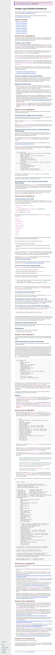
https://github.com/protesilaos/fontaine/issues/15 (26, 73)
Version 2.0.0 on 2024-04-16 (21, 24)
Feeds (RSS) (4, 652)
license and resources (31, 651)
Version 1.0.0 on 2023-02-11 (21, 26)
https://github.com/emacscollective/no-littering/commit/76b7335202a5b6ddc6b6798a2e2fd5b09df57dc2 (32, 626)
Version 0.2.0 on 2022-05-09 (21, 31)
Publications (4, 649)
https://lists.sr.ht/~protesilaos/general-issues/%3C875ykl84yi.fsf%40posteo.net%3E (32, 597)
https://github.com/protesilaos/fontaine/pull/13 (41, 100)
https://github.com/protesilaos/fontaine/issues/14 (26, 71)
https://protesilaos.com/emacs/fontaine (23, 16)
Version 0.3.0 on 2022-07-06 (21, 29)
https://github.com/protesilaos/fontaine (27, 13)
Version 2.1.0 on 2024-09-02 (21, 23)
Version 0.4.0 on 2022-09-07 (21, 28)
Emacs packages (5, 647)
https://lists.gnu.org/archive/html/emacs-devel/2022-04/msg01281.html (35, 635)
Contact (3, 646)
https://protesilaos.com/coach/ (25, 4)
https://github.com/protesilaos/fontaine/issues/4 (34, 262)
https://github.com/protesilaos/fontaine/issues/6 (24, 143)
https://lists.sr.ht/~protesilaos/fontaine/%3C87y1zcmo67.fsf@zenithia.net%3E (31, 615)
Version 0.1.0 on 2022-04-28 (21, 33)
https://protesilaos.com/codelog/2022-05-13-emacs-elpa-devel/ (34, 585)
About (3, 644)
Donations (4, 651)
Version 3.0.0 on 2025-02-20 (21, 21)
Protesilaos (4, 641)
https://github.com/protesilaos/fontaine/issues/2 (24, 292)
